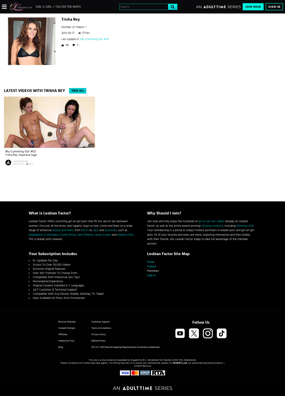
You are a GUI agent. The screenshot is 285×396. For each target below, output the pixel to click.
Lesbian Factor (20, 161)
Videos (151, 266)
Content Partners (66, 328)
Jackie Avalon (103, 234)
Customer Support (100, 321)
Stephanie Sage (28, 155)
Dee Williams (85, 234)
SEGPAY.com (180, 363)
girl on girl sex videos (211, 221)
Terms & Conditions (101, 328)
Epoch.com (78, 363)
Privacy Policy (98, 334)
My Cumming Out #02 (94, 39)
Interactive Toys (66, 341)
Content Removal (142, 366)
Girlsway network (212, 225)
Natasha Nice (125, 234)
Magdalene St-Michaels (43, 234)
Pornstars (153, 270)
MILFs (84, 230)
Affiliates (62, 334)
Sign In (274, 6)
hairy (96, 230)
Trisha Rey (11, 155)
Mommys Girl (244, 225)
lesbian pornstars (62, 230)
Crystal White (67, 234)
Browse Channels (67, 321)
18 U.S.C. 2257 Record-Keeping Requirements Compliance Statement (125, 347)
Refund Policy (98, 341)
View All (77, 90)
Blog (60, 347)
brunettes (111, 230)
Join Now (253, 6)
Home (151, 261)
